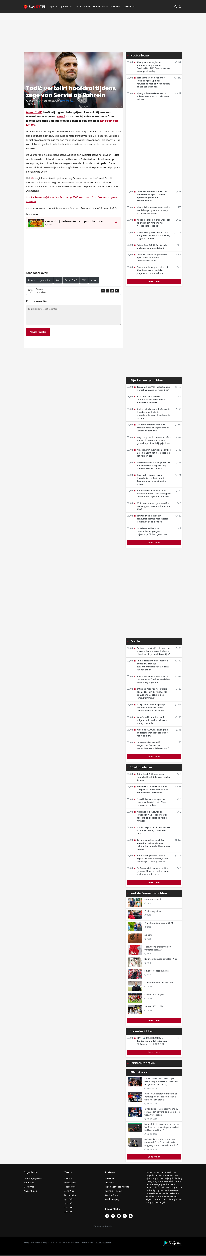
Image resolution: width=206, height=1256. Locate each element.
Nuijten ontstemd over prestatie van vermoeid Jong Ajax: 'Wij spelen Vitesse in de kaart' (152, 465)
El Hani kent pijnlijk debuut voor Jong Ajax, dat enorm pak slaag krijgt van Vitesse (152, 235)
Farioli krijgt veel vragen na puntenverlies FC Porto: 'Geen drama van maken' (150, 802)
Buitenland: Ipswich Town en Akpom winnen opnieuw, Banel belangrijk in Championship (151, 858)
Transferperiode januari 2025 (158, 982)
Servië (61, 116)
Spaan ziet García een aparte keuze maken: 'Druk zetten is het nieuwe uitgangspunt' (152, 679)
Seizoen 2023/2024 (154, 1006)
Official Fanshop (81, 6)
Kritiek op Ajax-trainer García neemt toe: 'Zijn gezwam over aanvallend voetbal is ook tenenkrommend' (150, 693)
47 (178, 387)
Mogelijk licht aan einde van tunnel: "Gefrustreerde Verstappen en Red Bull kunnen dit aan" (162, 1127)
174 (178, 475)
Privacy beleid (30, 1191)
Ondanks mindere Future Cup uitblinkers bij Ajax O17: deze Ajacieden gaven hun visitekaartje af (150, 196)
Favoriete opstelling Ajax (156, 970)
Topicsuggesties (152, 911)
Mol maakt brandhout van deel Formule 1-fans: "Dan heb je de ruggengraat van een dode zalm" (161, 1142)
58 (178, 409)
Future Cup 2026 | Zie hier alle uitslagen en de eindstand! (150, 246)
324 (177, 232)
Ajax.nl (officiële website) (117, 1186)
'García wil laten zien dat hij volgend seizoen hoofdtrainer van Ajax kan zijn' (151, 720)
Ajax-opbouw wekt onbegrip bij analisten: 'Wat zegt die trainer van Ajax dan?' (151, 732)
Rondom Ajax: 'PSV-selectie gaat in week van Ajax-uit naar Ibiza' (152, 388)
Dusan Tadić (34, 112)
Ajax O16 (68, 1207)
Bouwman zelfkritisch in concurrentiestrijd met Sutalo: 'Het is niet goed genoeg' (151, 518)
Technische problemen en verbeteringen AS (157, 948)
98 (178, 660)
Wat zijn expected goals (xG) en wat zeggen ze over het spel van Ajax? (152, 506)
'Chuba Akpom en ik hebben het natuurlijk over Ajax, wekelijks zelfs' (152, 830)
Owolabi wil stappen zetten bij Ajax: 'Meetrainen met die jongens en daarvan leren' (151, 270)
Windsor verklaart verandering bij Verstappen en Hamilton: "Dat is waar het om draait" (160, 1096)
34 (178, 855)
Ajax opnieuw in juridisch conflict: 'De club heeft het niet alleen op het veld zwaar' (152, 452)
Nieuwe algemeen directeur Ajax (160, 959)
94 (178, 62)
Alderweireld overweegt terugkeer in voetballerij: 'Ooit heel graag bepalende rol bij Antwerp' (150, 816)
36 (178, 449)
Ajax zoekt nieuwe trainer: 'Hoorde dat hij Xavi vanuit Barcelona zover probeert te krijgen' (150, 479)
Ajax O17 (68, 1203)
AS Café (148, 934)
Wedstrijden (70, 1182)
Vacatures (29, 1182)
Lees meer (154, 281)
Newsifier (109, 1178)
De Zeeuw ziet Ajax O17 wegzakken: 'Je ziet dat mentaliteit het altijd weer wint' (151, 745)
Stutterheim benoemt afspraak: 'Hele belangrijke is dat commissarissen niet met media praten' (152, 414)
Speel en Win (129, 6)
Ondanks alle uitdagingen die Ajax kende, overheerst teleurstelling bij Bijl (150, 257)
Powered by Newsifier (103, 1226)
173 (178, 424)
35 (178, 191)
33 (178, 219)
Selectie (68, 1178)
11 (179, 245)
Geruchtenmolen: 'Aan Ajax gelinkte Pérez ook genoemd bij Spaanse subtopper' (151, 427)
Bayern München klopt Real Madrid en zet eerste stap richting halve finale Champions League (152, 844)
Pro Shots (109, 1182)
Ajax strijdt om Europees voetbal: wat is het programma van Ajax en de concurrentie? (152, 210)
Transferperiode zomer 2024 (158, 923)
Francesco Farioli (152, 899)
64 (178, 676)
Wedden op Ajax (113, 1199)
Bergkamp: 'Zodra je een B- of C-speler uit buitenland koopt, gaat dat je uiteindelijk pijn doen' (152, 440)
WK (32, 178)
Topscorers (70, 1186)
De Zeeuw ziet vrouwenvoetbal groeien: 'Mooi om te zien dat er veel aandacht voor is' (151, 871)
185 (178, 207)
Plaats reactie (38, 332)
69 (178, 717)
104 (178, 437)
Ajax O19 (68, 1199)
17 (178, 462)
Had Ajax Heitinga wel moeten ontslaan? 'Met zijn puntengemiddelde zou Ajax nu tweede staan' (151, 665)
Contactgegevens (33, 1178)
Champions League (154, 994)
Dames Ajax (70, 1195)
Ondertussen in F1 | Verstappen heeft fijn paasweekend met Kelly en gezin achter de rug (161, 1081)
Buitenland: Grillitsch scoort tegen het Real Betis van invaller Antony (152, 777)
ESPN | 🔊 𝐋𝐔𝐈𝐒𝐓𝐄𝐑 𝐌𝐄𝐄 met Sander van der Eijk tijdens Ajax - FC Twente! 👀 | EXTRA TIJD (152, 1041)
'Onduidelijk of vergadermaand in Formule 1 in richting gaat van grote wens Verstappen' (162, 1111)
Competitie (60, 6)
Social (104, 6)
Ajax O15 (68, 1211)
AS (71, 6)
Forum (96, 6)
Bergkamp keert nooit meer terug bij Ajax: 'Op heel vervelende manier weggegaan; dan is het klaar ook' (152, 82)
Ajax (52, 6)
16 (178, 729)
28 (178, 515)
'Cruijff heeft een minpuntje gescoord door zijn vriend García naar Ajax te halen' (149, 707)
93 (178, 648)
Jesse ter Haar (67, 101)
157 (178, 840)
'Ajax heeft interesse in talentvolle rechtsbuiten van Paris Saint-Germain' (150, 399)
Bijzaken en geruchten (39, 280)
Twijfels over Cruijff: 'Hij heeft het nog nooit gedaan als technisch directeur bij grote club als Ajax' (152, 651)
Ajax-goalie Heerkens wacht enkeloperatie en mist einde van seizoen (152, 96)
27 (178, 93)
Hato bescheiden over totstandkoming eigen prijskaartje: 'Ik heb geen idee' (150, 531)
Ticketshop (115, 6)
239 (177, 77)
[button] (175, 6)
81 (178, 490)
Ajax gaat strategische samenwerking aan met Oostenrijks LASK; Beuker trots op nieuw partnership (152, 67)
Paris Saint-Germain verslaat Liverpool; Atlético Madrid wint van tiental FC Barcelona (151, 789)
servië (94, 280)
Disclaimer (29, 1186)
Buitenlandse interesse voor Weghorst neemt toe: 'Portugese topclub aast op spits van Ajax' (152, 493)
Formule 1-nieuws (113, 1191)
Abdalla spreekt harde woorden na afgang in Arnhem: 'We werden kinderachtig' (152, 222)
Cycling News (111, 1195)
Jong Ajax (69, 1191)
